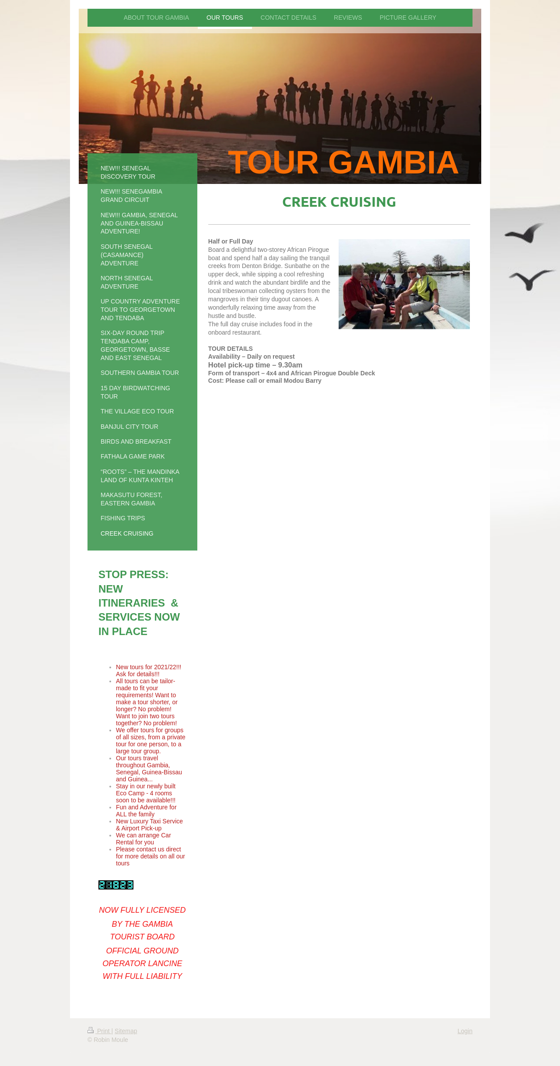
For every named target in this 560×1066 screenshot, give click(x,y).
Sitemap (126, 1030)
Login (465, 1030)
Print (100, 1030)
